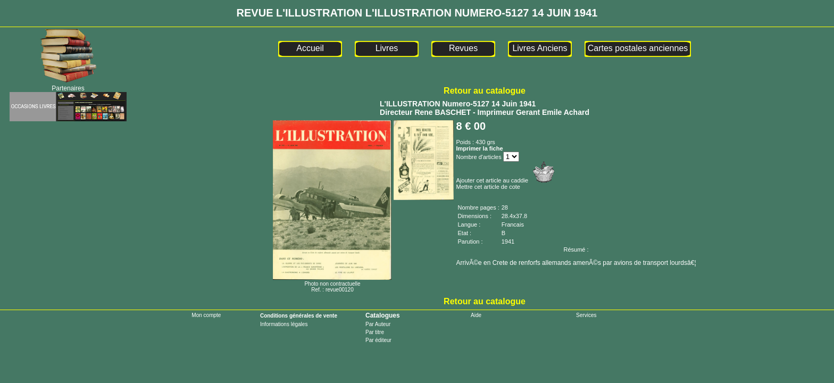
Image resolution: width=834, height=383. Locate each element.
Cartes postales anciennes (638, 48)
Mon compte (206, 315)
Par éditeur (378, 340)
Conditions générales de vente (298, 316)
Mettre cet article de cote (488, 187)
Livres (387, 48)
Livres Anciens (539, 48)
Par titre (374, 332)
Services (586, 315)
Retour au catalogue (485, 90)
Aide (476, 315)
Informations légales (284, 324)
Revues (463, 48)
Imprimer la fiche (479, 148)
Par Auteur (377, 324)
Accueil (310, 48)
